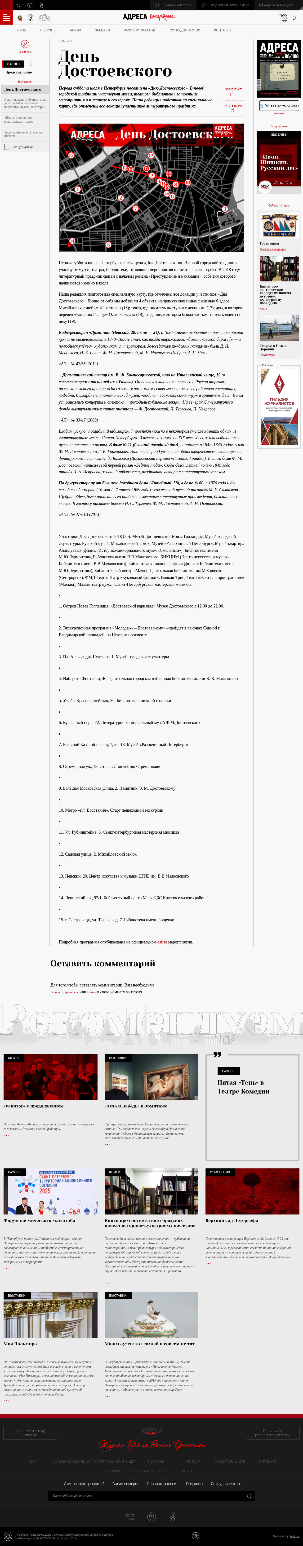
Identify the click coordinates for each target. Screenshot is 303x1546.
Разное (14, 64)
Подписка (194, 1483)
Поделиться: (233, 92)
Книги (263, 308)
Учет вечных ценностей (84, 1483)
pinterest (29, 5)
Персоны (48, 30)
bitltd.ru (294, 1536)
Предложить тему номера (30, 1432)
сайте (162, 942)
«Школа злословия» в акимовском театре (18, 119)
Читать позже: (233, 108)
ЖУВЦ (21, 30)
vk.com (18, 5)
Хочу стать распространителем (272, 1432)
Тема (32, 1461)
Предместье (267, 355)
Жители (193, 1461)
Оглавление (6, 17)
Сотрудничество (185, 30)
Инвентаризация (230, 1461)
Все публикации (23, 147)
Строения (267, 1461)
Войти (91, 992)
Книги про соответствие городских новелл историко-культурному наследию (275, 295)
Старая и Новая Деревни (273, 347)
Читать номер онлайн (279, 105)
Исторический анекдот (115, 1461)
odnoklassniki (41, 5)
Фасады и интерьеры (273, 249)
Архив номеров (125, 1483)
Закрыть (249, 1496)
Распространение (140, 30)
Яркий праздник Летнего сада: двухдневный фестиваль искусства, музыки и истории (25, 103)
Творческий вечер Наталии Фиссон (23, 134)
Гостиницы (269, 243)
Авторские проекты (149, 1471)
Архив (75, 30)
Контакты (223, 30)
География (111, 1471)
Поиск (6, 5)
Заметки (102, 30)
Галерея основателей (72, 1461)
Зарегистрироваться (64, 992)
